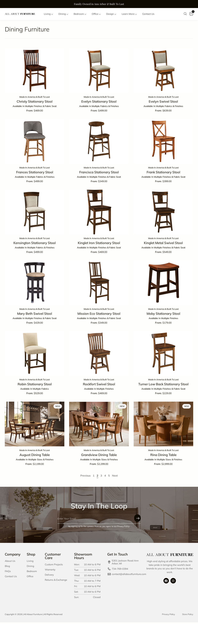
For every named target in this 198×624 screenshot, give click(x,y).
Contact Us (11, 577)
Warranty (50, 571)
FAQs (8, 572)
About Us (10, 562)
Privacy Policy (168, 616)
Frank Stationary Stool (163, 174)
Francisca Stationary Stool (99, 174)
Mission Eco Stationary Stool (98, 315)
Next (115, 477)
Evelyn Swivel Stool (163, 103)
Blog (7, 567)
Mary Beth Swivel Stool (34, 315)
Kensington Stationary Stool (34, 244)
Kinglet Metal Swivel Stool (163, 244)
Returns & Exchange (56, 581)
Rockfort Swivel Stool (99, 386)
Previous (85, 477)
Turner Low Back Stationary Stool (163, 386)
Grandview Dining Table (99, 456)
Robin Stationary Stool (35, 386)
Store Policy (187, 616)
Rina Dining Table (163, 456)
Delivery (49, 576)
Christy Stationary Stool (35, 103)
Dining (30, 567)
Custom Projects (54, 566)
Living (30, 562)
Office (30, 577)
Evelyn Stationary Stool (99, 103)
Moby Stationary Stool (163, 315)
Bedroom (32, 572)
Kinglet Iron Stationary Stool (99, 244)
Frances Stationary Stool (34, 174)
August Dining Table (35, 456)
